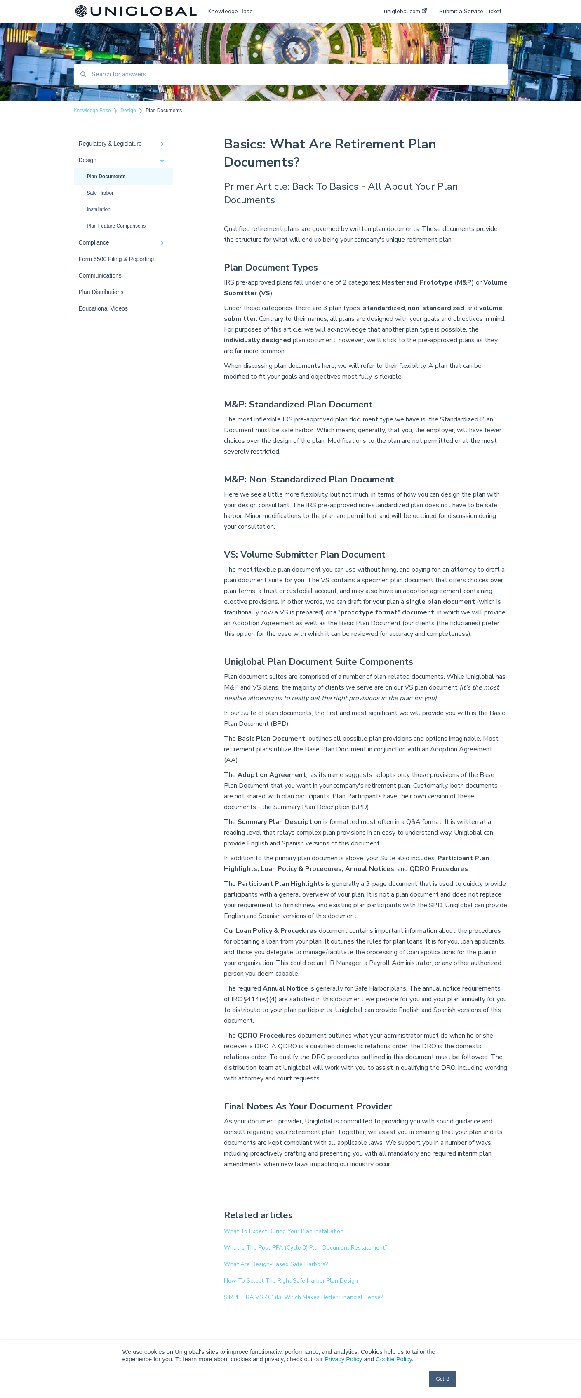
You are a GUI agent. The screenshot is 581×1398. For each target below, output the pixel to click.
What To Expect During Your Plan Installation (283, 1231)
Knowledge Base (230, 11)
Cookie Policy (394, 1359)
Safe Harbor (100, 193)
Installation (99, 209)
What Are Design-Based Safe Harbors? (276, 1264)
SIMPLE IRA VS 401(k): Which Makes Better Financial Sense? (303, 1297)
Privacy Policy (343, 1359)
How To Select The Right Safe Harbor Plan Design (291, 1281)
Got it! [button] (442, 1379)
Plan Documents (106, 176)
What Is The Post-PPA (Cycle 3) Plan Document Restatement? (305, 1248)
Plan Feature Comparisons (116, 226)
